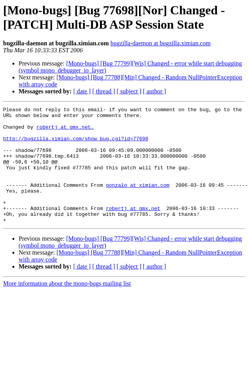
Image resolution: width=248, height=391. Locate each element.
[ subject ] (129, 91)
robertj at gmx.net (133, 229)
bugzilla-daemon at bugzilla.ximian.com (160, 43)
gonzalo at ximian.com (137, 201)
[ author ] (154, 91)
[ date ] (82, 91)
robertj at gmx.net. (65, 131)
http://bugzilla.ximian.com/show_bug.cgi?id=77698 (75, 145)
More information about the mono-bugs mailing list (67, 306)
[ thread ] (103, 91)
